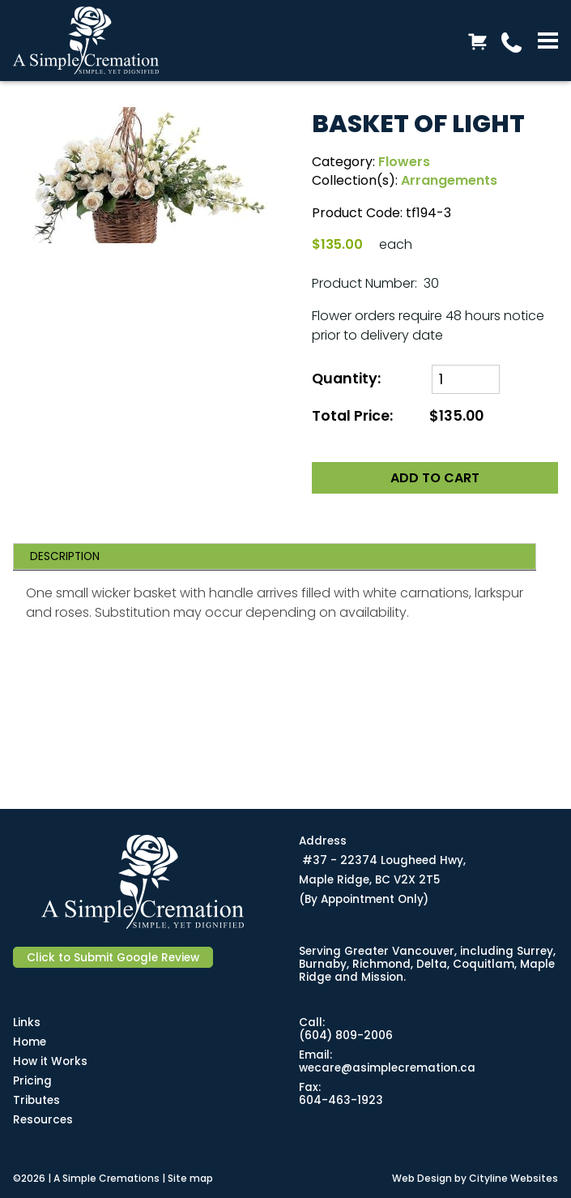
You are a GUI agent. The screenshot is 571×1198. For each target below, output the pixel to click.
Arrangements (449, 180)
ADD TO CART (434, 478)
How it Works (50, 1061)
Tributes (36, 1100)
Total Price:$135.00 (398, 416)
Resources (43, 1119)
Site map (190, 1178)
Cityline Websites (513, 1178)
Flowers (404, 161)
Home (29, 1042)
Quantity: (346, 379)
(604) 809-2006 (346, 1035)
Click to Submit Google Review (113, 957)
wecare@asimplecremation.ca (387, 1068)
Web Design (422, 1178)
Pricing (32, 1081)
